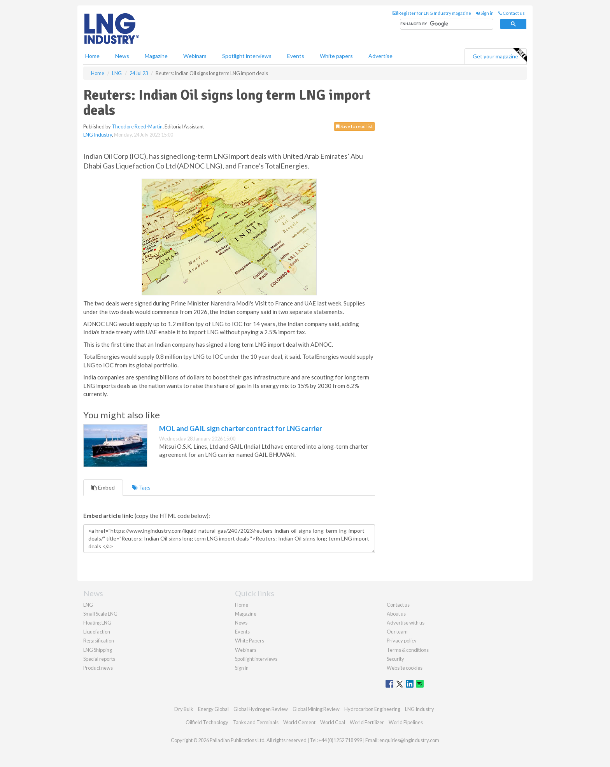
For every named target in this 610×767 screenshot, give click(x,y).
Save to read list (354, 126)
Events (295, 56)
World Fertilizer (367, 722)
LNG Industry (97, 135)
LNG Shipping (97, 650)
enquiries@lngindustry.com (409, 740)
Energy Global (213, 709)
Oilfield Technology (207, 722)
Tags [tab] (141, 487)
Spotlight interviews (247, 56)
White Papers (249, 640)
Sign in (485, 13)
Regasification (98, 640)
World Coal (332, 722)
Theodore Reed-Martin (137, 126)
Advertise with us (405, 623)
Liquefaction (96, 631)
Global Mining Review (316, 709)
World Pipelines (406, 722)
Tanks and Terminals (256, 722)
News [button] (122, 56)
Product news (98, 668)
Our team (397, 631)
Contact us (511, 13)
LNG (88, 605)
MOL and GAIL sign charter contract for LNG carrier (240, 428)
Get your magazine (499, 55)
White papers (336, 56)
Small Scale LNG (100, 614)
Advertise (380, 56)
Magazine (156, 56)
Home (92, 56)
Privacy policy (402, 640)
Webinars (195, 56)
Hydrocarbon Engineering (372, 709)
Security (395, 659)
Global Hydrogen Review (260, 709)
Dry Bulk (183, 709)
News (241, 623)
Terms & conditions (408, 650)
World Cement (299, 722)
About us (396, 614)
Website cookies (404, 668)
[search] (446, 24)
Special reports (99, 659)
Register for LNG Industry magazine (432, 13)
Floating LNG (97, 623)
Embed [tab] (103, 487)
